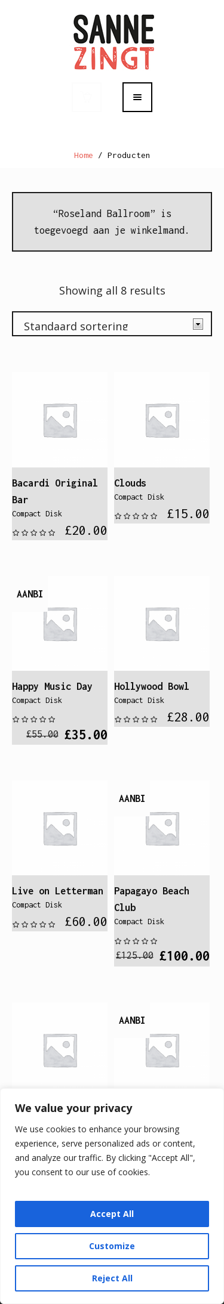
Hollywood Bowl (151, 686)
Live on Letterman (57, 890)
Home (83, 155)
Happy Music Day (52, 686)
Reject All (112, 1278)
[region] (112, 1196)
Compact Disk (37, 513)
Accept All (112, 1213)
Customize (112, 1246)
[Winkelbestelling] (112, 323)
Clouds (130, 483)
